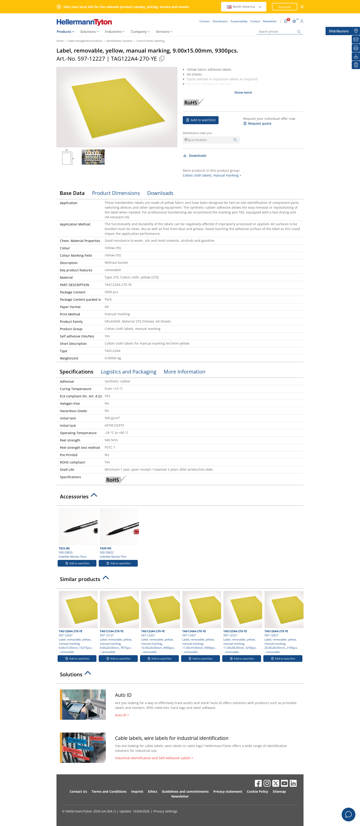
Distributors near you (197, 133)
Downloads (194, 155)
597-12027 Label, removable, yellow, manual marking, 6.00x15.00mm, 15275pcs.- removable (77, 622)
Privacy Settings (165, 811)
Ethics (152, 791)
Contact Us (78, 791)
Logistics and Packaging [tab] (128, 371)
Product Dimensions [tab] (116, 192)
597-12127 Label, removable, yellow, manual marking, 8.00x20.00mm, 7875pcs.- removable (119, 622)
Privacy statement (227, 791)
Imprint (137, 791)
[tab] (180, 498)
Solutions (88, 31)
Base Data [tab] (72, 192)
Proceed (284, 7)
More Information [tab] (184, 371)
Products (64, 31)
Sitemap (279, 791)
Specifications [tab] (76, 371)
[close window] (302, 6)
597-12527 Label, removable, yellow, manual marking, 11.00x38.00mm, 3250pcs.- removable (242, 622)
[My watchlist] (356, 65)
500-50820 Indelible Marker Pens (77, 533)
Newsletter (180, 796)
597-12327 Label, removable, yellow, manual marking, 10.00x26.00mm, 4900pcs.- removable (160, 622)
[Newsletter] (356, 39)
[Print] (356, 48)
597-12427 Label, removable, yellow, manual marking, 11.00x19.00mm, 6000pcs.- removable (201, 622)
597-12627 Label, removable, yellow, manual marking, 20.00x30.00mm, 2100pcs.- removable (283, 622)
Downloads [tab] (160, 192)
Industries (113, 31)
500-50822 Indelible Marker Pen (119, 533)
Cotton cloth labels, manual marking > (212, 175)
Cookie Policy (257, 791)
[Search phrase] (280, 31)
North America (244, 6)
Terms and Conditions (109, 791)
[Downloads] (356, 56)
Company (139, 31)
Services (162, 31)
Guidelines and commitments (185, 791)
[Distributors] (356, 31)
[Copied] (161, 58)
